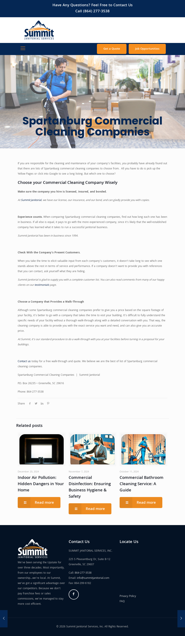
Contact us (24, 361)
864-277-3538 (83, 573)
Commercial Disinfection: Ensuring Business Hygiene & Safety (90, 487)
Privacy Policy (128, 596)
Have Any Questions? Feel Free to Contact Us (92, 5)
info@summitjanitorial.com (93, 578)
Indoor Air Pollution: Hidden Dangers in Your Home (41, 484)
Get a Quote (111, 49)
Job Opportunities (147, 49)
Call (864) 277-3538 (92, 11)
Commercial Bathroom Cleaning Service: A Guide (141, 484)
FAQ (122, 601)
